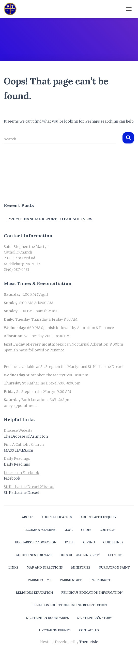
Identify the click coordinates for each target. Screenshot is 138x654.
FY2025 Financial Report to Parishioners (49, 219)
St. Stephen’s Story (94, 618)
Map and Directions (45, 567)
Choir (86, 530)
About (27, 517)
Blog (68, 530)
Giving (89, 542)
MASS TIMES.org (18, 450)
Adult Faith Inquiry (98, 517)
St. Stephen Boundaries (47, 618)
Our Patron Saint (114, 567)
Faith (70, 542)
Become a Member (39, 530)
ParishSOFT (100, 580)
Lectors (115, 555)
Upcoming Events (55, 630)
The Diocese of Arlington (26, 436)
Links (13, 567)
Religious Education (34, 592)
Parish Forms (39, 580)
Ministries (80, 567)
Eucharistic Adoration (35, 542)
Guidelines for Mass (34, 555)
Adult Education (56, 517)
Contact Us (89, 630)
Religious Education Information (91, 592)
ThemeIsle (88, 642)
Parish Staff (71, 580)
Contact (107, 530)
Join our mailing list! (80, 555)
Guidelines (113, 542)
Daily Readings (17, 464)
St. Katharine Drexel (21, 492)
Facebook (12, 478)
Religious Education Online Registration (69, 605)
